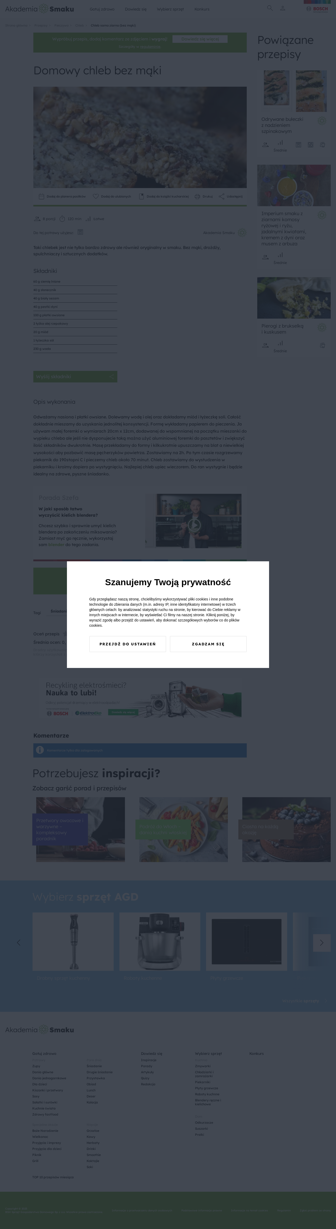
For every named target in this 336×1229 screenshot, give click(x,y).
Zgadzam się (208, 644)
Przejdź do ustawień (127, 644)
